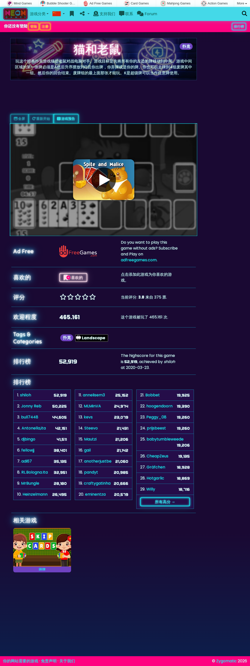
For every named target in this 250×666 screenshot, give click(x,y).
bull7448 (29, 417)
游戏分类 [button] (38, 14)
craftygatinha (97, 483)
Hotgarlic (155, 478)
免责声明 (49, 661)
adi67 (26, 461)
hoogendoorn (159, 406)
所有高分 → (165, 501)
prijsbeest (156, 428)
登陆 (33, 26)
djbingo (28, 439)
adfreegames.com (139, 260)
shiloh (25, 395)
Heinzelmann (35, 494)
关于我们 (67, 661)
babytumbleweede (165, 439)
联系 (126, 14)
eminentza (95, 494)
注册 (45, 26)
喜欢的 (73, 277)
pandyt (91, 472)
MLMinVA (92, 406)
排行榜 (239, 26)
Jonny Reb (31, 406)
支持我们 (104, 14)
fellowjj (27, 450)
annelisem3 (94, 395)
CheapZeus (157, 456)
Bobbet (152, 395)
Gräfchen (156, 467)
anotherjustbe (98, 461)
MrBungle (30, 483)
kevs (88, 417)
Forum (147, 14)
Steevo (91, 428)
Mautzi (90, 439)
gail (87, 450)
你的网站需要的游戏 (20, 661)
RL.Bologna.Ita (34, 472)
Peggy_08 (156, 417)
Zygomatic (226, 661)
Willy (150, 489)
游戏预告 (66, 118)
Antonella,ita (34, 428)
